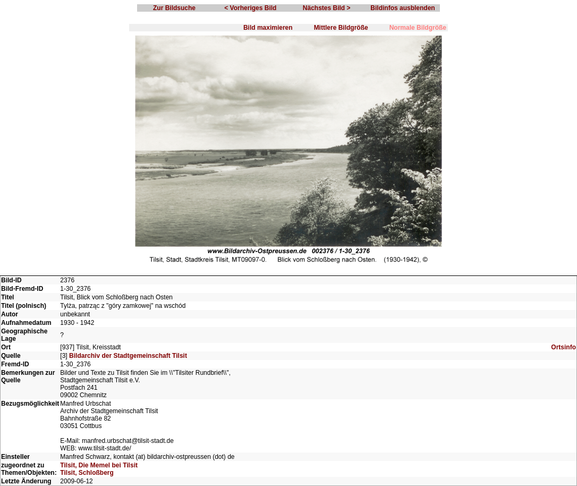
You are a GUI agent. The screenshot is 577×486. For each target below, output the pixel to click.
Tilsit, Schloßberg (86, 472)
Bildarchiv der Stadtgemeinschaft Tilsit (128, 355)
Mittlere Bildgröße (341, 27)
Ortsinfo (563, 347)
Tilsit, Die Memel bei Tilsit (99, 465)
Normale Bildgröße (417, 27)
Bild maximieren (268, 27)
